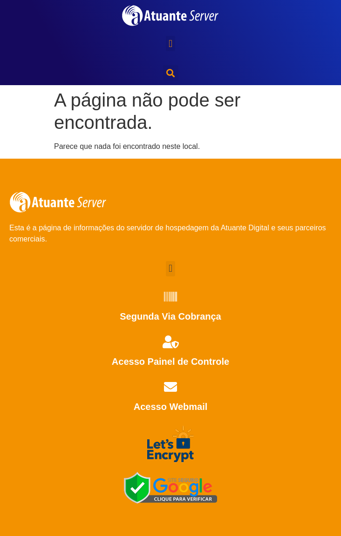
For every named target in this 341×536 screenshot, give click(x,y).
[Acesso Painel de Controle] (170, 341)
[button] (170, 43)
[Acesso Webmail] (170, 387)
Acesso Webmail (171, 407)
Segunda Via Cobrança (170, 316)
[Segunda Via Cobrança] (170, 296)
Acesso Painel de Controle (170, 361)
